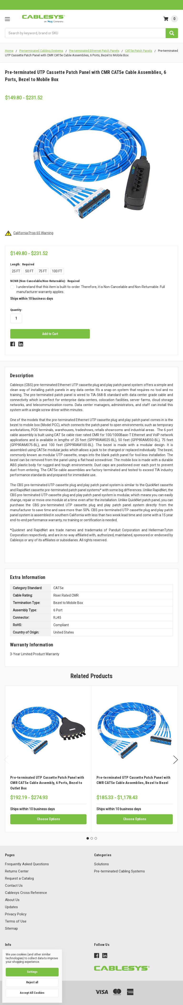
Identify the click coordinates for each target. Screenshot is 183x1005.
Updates (11, 907)
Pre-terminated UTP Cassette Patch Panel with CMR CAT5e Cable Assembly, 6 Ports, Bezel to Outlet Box (47, 782)
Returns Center (17, 871)
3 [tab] (96, 838)
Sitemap (11, 928)
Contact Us (14, 885)
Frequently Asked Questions (27, 864)
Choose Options (48, 819)
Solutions (101, 864)
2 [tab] (92, 838)
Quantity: (16, 310)
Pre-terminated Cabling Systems (119, 871)
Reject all (32, 982)
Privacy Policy (15, 914)
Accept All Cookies (32, 993)
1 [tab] (87, 838)
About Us (12, 900)
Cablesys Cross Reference (26, 893)
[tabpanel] (48, 759)
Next (175, 759)
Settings (32, 972)
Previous (6, 759)
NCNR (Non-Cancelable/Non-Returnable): (45, 281)
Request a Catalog (19, 878)
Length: (22, 264)
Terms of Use (15, 921)
